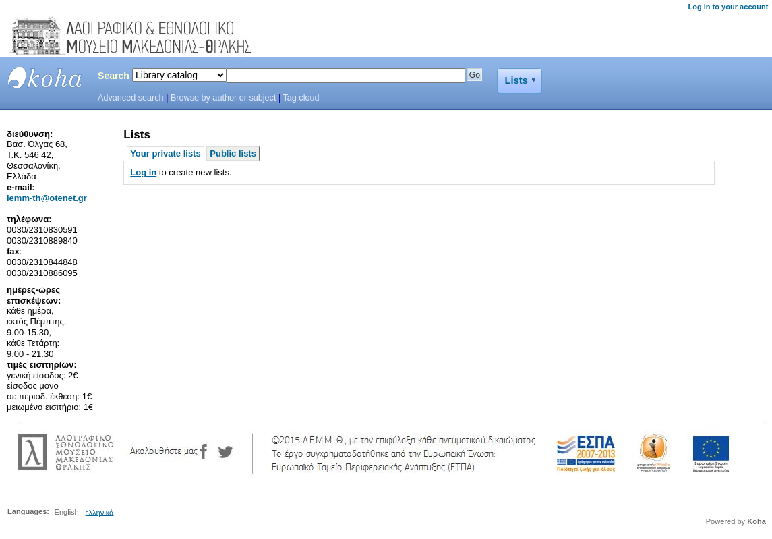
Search (113, 75)
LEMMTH (45, 77)
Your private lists (165, 153)
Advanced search (131, 98)
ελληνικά (100, 512)
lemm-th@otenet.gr (47, 198)
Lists (516, 80)
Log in (143, 172)
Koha (756, 521)
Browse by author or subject (223, 98)
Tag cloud (301, 98)
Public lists (233, 153)
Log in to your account (728, 7)
